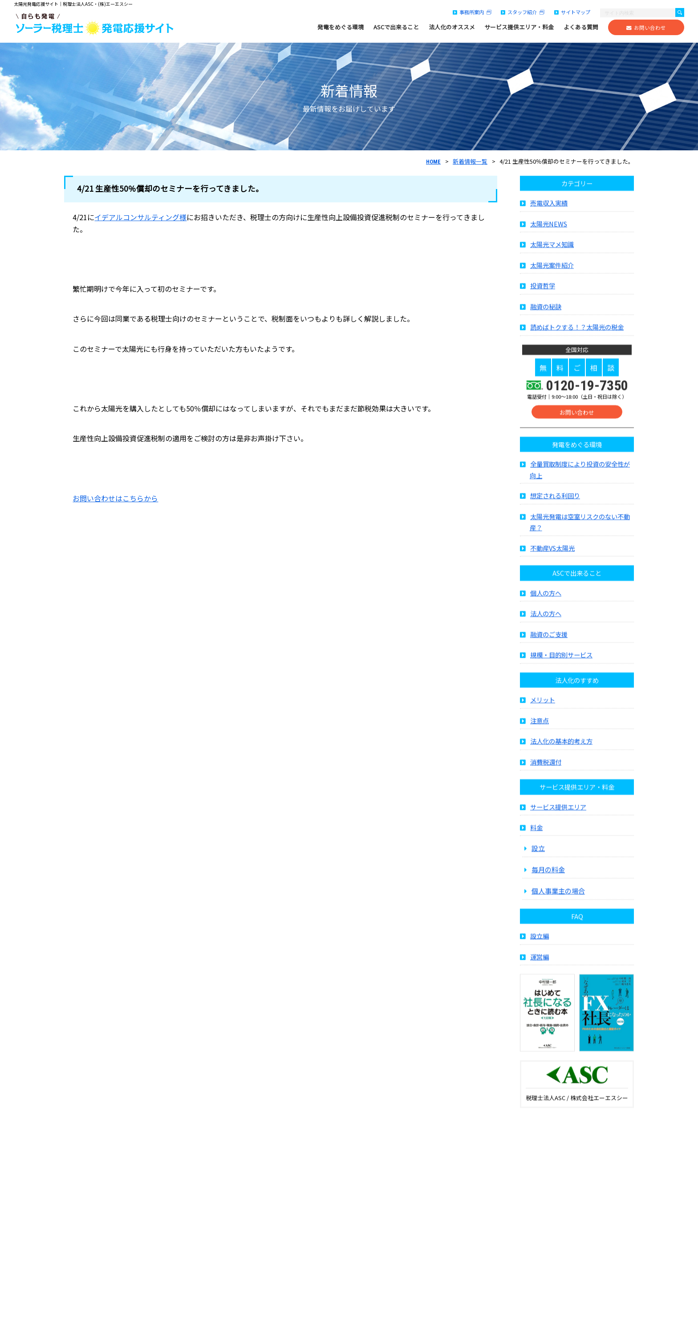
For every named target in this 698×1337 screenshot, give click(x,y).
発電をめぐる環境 (340, 27)
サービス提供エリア (558, 815)
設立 (538, 857)
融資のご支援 (549, 642)
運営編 (539, 965)
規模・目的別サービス (561, 663)
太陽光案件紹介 (552, 273)
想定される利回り (555, 504)
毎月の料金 (548, 878)
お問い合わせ (646, 27)
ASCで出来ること (396, 27)
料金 (536, 836)
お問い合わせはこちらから (115, 498)
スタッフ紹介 (522, 12)
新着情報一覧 (470, 161)
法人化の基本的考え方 (561, 749)
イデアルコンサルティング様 (140, 217)
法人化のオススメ (452, 27)
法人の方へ (545, 622)
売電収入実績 (549, 211)
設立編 (539, 944)
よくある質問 (581, 27)
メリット (542, 708)
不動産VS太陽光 (552, 556)
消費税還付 (545, 770)
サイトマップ (572, 12)
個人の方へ (545, 601)
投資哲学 (542, 294)
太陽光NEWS (548, 232)
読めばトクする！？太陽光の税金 (577, 335)
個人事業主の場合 (558, 899)
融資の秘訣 (545, 315)
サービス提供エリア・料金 (519, 27)
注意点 (539, 728)
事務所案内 (472, 12)
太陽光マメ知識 (552, 253)
